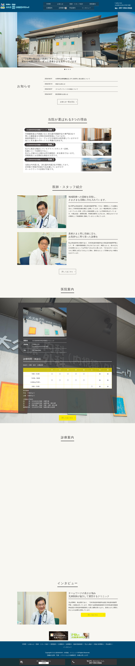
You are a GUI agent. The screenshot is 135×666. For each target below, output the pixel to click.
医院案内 (51, 6)
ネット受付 (43, 661)
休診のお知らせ (60, 84)
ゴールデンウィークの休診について (66, 89)
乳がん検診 (88, 644)
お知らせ (64, 3)
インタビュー (67, 9)
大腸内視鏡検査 (78, 644)
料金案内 (51, 9)
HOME (50, 3)
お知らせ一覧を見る (67, 102)
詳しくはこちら (67, 272)
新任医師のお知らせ (61, 94)
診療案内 (81, 6)
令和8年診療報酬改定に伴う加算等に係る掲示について (72, 79)
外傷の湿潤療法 (99, 644)
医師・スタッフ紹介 (83, 3)
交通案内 (66, 6)
